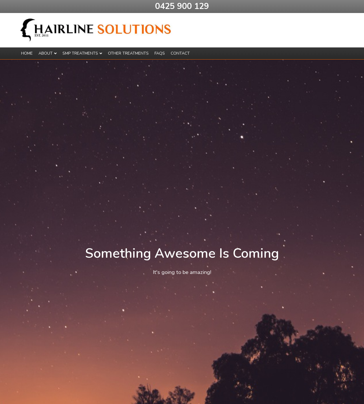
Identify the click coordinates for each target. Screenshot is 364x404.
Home (27, 53)
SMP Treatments (80, 53)
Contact (180, 53)
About (45, 53)
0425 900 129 (182, 6)
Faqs (160, 53)
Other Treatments (128, 53)
